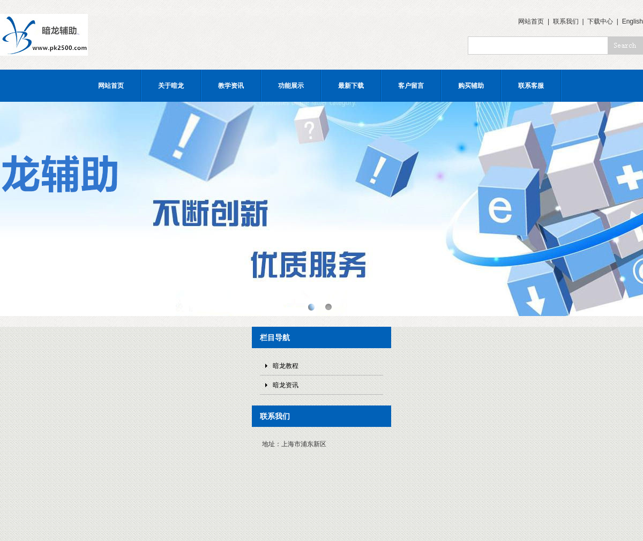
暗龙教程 (285, 366)
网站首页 (531, 21)
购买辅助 (471, 85)
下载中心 (600, 21)
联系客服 (531, 85)
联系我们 (566, 21)
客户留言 (411, 85)
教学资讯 (231, 85)
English (632, 21)
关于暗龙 (171, 85)
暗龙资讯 (285, 385)
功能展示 (291, 85)
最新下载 (351, 85)
